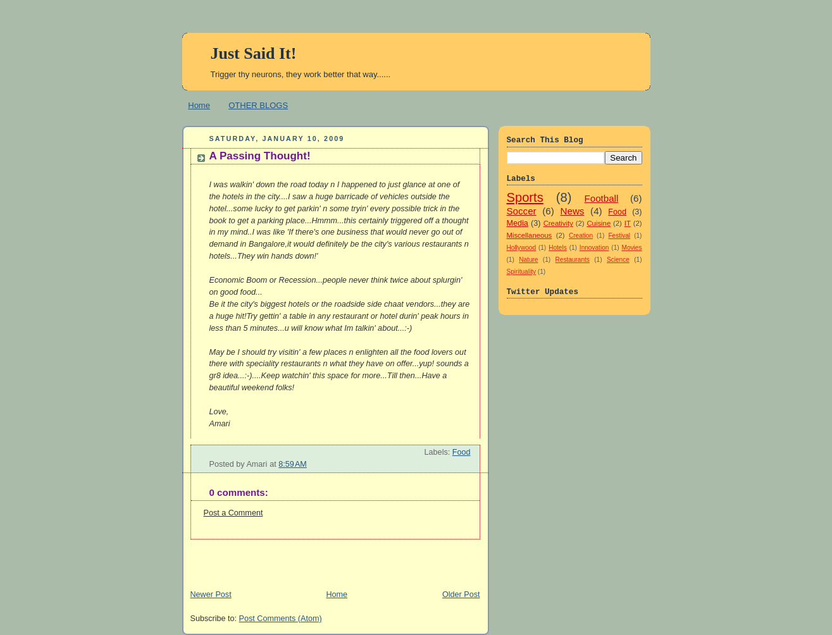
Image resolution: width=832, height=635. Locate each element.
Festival (619, 235)
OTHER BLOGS (258, 105)
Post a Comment (233, 513)
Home (199, 105)
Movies (632, 247)
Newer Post (211, 594)
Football (602, 198)
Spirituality (522, 271)
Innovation (594, 247)
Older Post (461, 594)
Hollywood (522, 247)
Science (618, 259)
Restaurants (573, 259)
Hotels (558, 247)
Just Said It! (254, 53)
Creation (581, 235)
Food (461, 452)
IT (627, 223)
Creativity (558, 223)
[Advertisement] (330, 558)
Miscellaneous (529, 235)
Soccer (522, 211)
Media (517, 223)
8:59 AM (292, 464)
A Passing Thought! (260, 156)
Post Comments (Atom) (280, 618)
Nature (528, 259)
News (573, 211)
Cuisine (599, 223)
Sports (525, 197)
